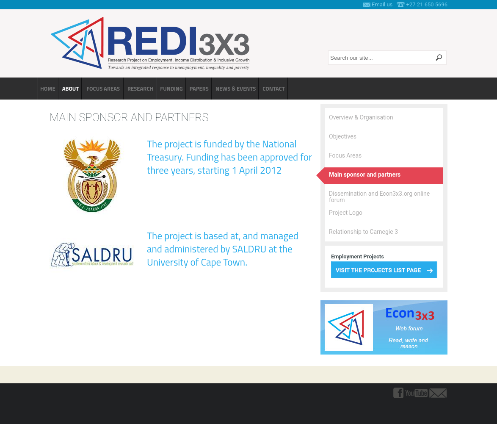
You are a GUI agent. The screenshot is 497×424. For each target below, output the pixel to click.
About (70, 88)
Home (47, 88)
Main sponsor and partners (364, 174)
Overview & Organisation (361, 117)
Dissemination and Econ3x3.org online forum (379, 196)
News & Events (235, 88)
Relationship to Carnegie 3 (363, 231)
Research (140, 88)
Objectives (342, 136)
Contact (273, 88)
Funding (171, 88)
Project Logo (345, 212)
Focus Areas (345, 155)
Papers (199, 88)
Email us (382, 4)
